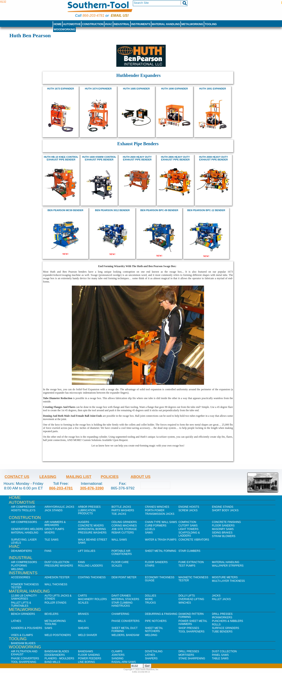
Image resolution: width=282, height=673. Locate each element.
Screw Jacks (188, 510)
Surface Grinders (225, 628)
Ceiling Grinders (124, 522)
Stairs (149, 565)
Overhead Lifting (191, 599)
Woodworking (64, 29)
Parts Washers (122, 510)
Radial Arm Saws (123, 662)
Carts (82, 595)
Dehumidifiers (21, 550)
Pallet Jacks (221, 599)
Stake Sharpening (191, 658)
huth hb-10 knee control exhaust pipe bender (61, 158)
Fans (48, 550)
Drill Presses (222, 613)
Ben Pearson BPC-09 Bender (159, 210)
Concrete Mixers (91, 525)
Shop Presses (188, 628)
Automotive (72, 24)
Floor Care (120, 562)
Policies (110, 476)
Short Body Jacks (225, 510)
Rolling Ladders (90, 565)
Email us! (120, 15)
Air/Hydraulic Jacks (59, 506)
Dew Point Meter (123, 577)
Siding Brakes (222, 532)
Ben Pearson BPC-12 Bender (206, 210)
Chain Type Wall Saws (161, 522)
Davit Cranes (121, 595)
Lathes (16, 621)
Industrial (122, 24)
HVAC (108, 24)
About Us (140, 476)
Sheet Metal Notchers (154, 630)
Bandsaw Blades (23, 643)
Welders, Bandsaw (125, 635)
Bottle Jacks (121, 506)
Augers (83, 522)
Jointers (117, 654)
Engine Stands (222, 506)
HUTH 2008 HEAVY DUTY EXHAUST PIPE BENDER (213, 158)
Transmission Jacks (159, 513)
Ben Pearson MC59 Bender (65, 210)
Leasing (47, 476)
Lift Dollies (86, 550)
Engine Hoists (188, 506)
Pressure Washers (92, 532)
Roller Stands (55, 602)
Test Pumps (186, 565)
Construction (93, 24)
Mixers (50, 532)
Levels (150, 529)
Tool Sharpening (23, 662)
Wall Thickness (56, 584)
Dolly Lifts (186, 595)
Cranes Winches (157, 506)
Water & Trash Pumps (160, 539)
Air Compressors (24, 522)
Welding (17, 569)
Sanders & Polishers (26, 628)
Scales (116, 565)
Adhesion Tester (57, 577)
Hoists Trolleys (23, 510)
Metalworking (192, 24)
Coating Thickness (92, 577)
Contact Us (17, 476)
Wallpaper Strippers (227, 565)
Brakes (83, 613)
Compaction (187, 522)
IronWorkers (222, 617)
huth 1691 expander (212, 88)
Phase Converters (125, 621)
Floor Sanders (223, 525)
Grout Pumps (54, 529)
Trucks (150, 602)
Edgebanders (55, 654)
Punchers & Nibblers (227, 621)
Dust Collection (57, 562)
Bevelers (51, 613)
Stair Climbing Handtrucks (122, 604)
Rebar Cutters (122, 532)
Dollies (150, 595)
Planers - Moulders (59, 658)
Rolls (216, 624)
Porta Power (154, 510)
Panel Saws (220, 654)
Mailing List (78, 476)
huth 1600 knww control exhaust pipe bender (99, 158)
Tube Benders (222, 631)
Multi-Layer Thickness (228, 580)
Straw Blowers (223, 536)
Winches (184, 602)
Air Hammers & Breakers (55, 524)
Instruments (140, 24)
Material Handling (166, 24)
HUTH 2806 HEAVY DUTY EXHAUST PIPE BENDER (175, 158)
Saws (149, 532)
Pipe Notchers (156, 621)
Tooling (211, 24)
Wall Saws (119, 539)
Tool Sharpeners (191, 631)
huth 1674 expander (98, 88)
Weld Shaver (87, 635)
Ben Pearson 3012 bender (112, 210)
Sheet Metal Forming (160, 550)
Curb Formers (155, 525)
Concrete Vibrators (193, 539)
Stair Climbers (189, 550)
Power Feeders (89, 658)
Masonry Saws (223, 529)
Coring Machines (124, 525)
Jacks (216, 595)
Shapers (151, 658)
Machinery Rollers (92, 599)
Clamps (116, 651)
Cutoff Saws (188, 525)
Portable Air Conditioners (121, 552)
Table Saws (220, 658)
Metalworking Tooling (55, 622)
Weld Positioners (58, 635)
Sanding (117, 658)
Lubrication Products (87, 512)
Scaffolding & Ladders (189, 534)
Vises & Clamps (22, 635)
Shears (83, 628)
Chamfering (120, 613)
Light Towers (188, 529)
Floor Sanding (89, 654)
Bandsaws (85, 651)
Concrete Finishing (226, 522)
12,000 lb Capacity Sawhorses (24, 597)
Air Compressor (23, 506)
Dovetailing (154, 651)
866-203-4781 (93, 15)
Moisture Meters (225, 577)
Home (57, 24)
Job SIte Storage (124, 529)
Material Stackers (125, 599)
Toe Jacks (118, 513)
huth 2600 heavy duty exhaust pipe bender (137, 158)
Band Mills (52, 662)
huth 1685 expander (136, 88)
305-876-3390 (92, 488)
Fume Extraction (191, 562)
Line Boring (86, 662)
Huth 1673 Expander (60, 88)
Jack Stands (54, 510)
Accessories (20, 577)
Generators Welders (27, 529)
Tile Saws (52, 539)
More (149, 599)
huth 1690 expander (174, 88)
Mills (82, 621)
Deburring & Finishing (161, 613)
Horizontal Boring (92, 529)
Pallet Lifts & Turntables (21, 604)
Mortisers (186, 654)
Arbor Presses (89, 506)
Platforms (19, 565)
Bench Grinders (23, 613)
